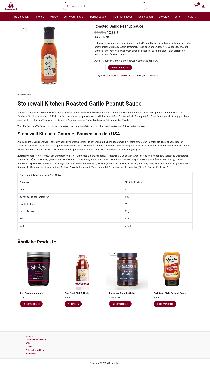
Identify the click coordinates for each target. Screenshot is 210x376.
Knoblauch (156, 76)
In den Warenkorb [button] (32, 305)
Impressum (28, 353)
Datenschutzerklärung (34, 349)
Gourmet (110, 76)
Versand (27, 334)
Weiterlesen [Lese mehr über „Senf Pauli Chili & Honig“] (74, 305)
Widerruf (27, 345)
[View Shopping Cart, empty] (196, 6)
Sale (117, 76)
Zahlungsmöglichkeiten (35, 338)
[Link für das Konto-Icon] (203, 6)
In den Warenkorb (120, 67)
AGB (25, 342)
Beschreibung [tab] (25, 94)
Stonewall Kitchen (128, 76)
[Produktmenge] (103, 68)
